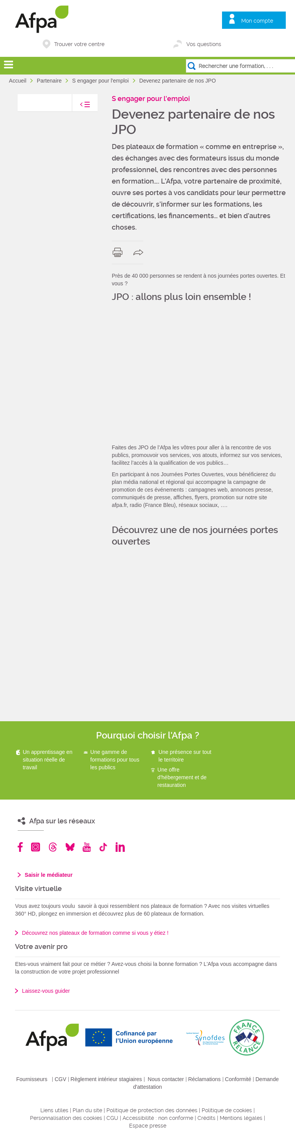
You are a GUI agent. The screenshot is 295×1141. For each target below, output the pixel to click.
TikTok (103, 847)
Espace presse (147, 1126)
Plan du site (87, 1110)
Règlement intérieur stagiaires (106, 1079)
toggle (77, 106)
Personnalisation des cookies (66, 1118)
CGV (60, 1079)
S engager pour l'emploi (101, 81)
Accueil (18, 81)
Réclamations (204, 1079)
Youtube (87, 847)
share (140, 252)
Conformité (238, 1079)
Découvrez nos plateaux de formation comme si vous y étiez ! (95, 933)
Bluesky (70, 847)
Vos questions (203, 44)
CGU (112, 1118)
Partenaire (50, 81)
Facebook (20, 847)
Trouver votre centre (79, 44)
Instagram (35, 847)
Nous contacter (166, 1079)
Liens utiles (54, 1110)
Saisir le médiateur (49, 875)
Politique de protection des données (151, 1110)
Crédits (206, 1118)
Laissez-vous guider (46, 991)
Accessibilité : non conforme (158, 1118)
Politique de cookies (227, 1110)
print (119, 252)
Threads (53, 847)
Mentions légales (241, 1118)
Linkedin (120, 847)
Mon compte (257, 21)
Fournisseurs (31, 1079)
